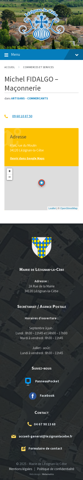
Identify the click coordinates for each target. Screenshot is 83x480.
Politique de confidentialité (55, 469)
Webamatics (48, 474)
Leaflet (52, 208)
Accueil (9, 67)
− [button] (9, 177)
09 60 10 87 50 (22, 116)
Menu (41, 55)
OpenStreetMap (68, 208)
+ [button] (9, 171)
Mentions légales (20, 469)
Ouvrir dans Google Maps (27, 158)
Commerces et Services (38, 67)
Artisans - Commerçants (29, 98)
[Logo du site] (41, 41)
